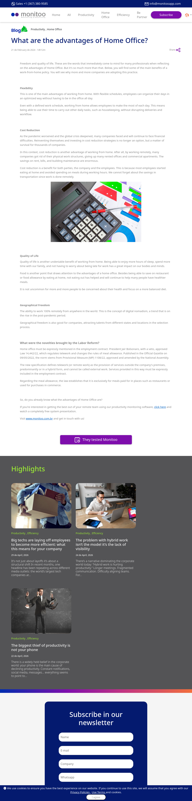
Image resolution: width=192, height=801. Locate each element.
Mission (44, 762)
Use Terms (99, 792)
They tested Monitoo (96, 440)
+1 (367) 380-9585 (100, 727)
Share (175, 50)
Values (43, 766)
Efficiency (123, 15)
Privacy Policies (80, 792)
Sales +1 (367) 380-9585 (32, 4)
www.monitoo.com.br (39, 418)
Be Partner (142, 15)
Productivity (86, 15)
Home (56, 15)
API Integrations (19, 779)
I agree (96, 797)
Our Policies (46, 770)
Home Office (105, 15)
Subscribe (166, 15)
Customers (16, 766)
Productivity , (19, 528)
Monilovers (45, 775)
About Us (16, 757)
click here (160, 407)
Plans (101, 757)
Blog (13, 762)
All (69, 15)
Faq (13, 770)
